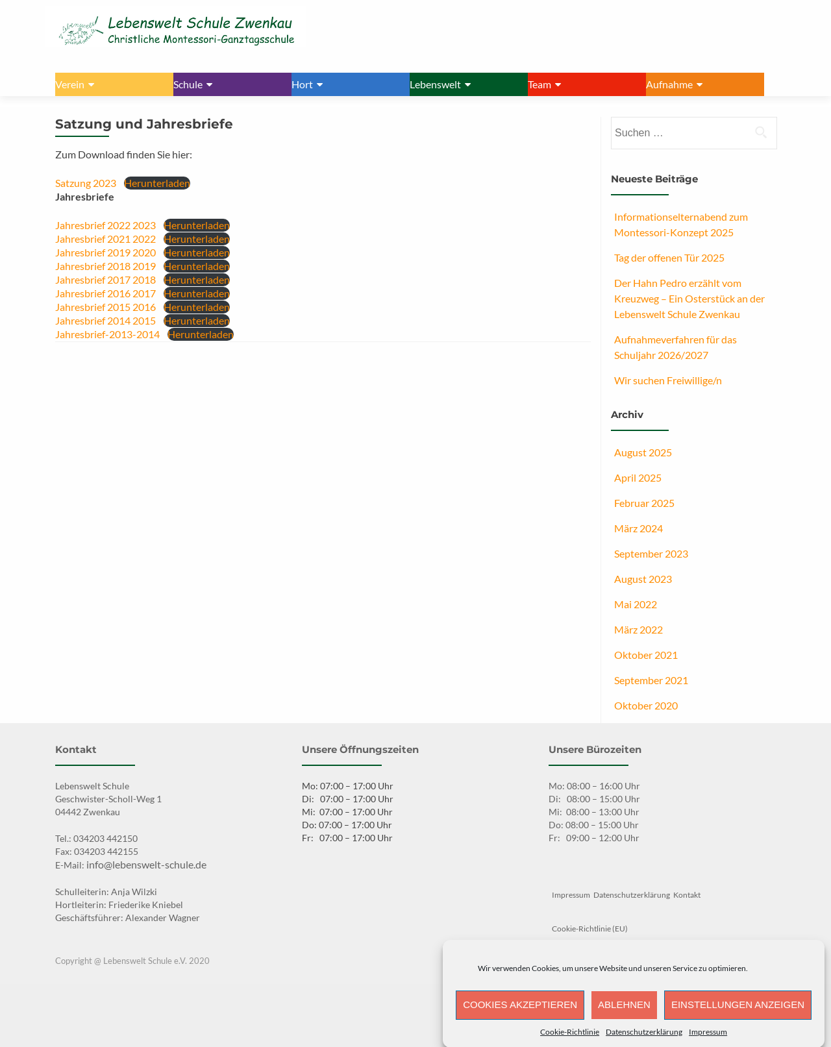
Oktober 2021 (646, 654)
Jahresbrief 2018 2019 (105, 266)
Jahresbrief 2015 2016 (105, 307)
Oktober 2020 (646, 705)
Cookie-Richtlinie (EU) (590, 928)
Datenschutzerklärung (644, 1039)
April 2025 (638, 477)
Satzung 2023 (85, 183)
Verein (69, 84)
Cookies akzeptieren (520, 1012)
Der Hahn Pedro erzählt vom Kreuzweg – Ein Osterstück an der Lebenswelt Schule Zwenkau (689, 298)
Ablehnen (624, 1012)
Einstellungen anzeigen (737, 1012)
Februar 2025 (644, 503)
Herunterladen (157, 183)
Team (539, 84)
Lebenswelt (435, 84)
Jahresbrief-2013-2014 (107, 334)
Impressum (708, 1039)
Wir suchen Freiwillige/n (668, 380)
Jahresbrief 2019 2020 (105, 252)
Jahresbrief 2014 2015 (105, 320)
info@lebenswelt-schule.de (146, 864)
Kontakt (687, 895)
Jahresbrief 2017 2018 (105, 279)
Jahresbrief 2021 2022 (105, 238)
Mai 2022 (635, 604)
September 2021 (651, 680)
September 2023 (651, 553)
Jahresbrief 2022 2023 (105, 225)
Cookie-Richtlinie (569, 1039)
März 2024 (638, 528)
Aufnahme (669, 84)
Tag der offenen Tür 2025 (669, 257)
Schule (188, 84)
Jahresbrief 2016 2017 (105, 293)
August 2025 (643, 452)
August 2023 (643, 579)
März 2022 (638, 629)
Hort (302, 84)
